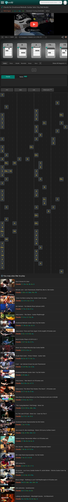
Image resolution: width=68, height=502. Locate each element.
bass (36, 63)
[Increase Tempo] (16, 37)
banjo (29, 63)
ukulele (17, 63)
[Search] (60, 2)
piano (11, 63)
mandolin (23, 63)
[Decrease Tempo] (2, 37)
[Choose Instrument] (40, 63)
